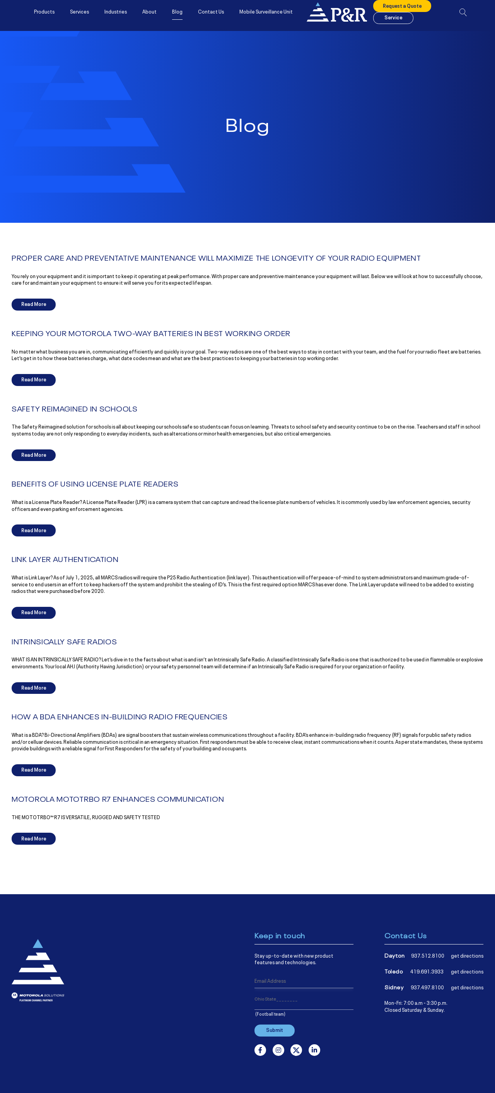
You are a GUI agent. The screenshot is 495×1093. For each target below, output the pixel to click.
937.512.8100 (427, 955)
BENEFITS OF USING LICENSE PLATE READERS (95, 483)
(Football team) (270, 1014)
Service (393, 20)
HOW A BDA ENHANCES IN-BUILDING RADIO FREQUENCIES (120, 716)
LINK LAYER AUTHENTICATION (65, 559)
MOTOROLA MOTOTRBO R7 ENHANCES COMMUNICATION (118, 798)
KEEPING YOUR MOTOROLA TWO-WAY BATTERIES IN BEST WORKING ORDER (151, 333)
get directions (467, 955)
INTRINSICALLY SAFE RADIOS (64, 641)
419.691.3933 (427, 971)
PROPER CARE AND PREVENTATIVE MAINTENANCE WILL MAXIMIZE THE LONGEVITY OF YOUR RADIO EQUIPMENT (216, 257)
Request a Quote (402, 8)
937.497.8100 (427, 987)
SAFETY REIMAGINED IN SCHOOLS (75, 408)
